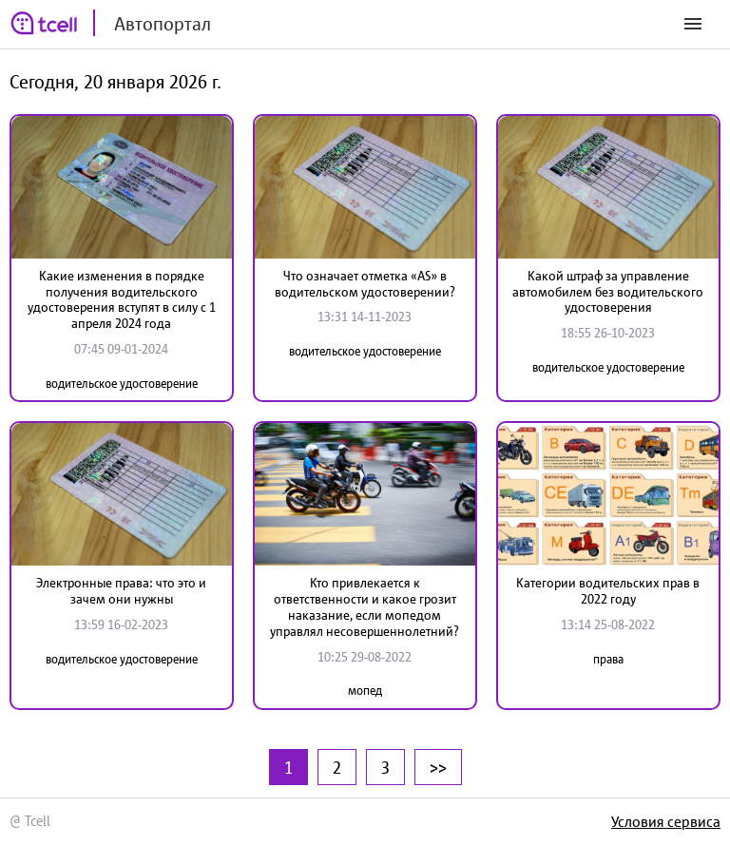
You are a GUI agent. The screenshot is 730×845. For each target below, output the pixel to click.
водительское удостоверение (122, 383)
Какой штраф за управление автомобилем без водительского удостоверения (607, 292)
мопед (365, 690)
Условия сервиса (665, 821)
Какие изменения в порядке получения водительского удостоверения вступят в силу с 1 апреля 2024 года (122, 299)
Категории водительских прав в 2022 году (608, 590)
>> (438, 767)
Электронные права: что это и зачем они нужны (121, 590)
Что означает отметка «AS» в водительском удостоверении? (365, 283)
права (608, 659)
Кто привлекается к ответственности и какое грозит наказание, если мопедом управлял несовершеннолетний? (364, 606)
